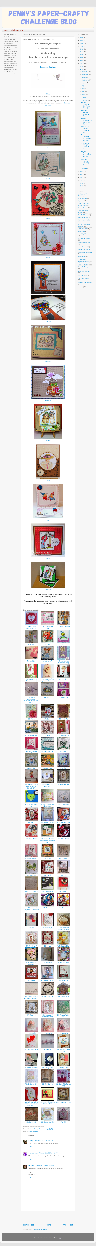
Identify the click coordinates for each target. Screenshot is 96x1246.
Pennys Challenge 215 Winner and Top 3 (85, 105)
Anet (48, 480)
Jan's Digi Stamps (83, 234)
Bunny (30, 1140)
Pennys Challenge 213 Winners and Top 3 (86, 137)
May (83, 91)
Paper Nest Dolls (83, 262)
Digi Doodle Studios (84, 220)
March (84, 97)
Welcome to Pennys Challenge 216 (85, 113)
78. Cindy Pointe (63, 1068)
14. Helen (47, 697)
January (84, 168)
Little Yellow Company (85, 252)
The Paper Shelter (84, 278)
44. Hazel (47, 875)
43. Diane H (31, 875)
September (85, 80)
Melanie (48, 361)
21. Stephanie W (63, 735)
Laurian (48, 218)
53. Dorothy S (47, 928)
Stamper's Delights (84, 271)
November (85, 74)
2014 (82, 171)
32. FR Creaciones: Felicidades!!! (47, 805)
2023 (82, 46)
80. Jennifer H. (47, 1084)
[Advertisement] (48, 1217)
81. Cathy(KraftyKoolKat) (63, 1085)
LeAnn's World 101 (84, 242)
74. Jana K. (47, 1049)
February (85, 100)
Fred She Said (82, 229)
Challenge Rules (17, 30)
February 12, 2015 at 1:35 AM (43, 1140)
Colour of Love (82, 208)
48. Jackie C (63, 891)
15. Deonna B (63, 697)
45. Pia (63, 875)
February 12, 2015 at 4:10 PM (48, 1153)
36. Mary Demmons (63, 822)
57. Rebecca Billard (63, 946)
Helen (48, 559)
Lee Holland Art (83, 247)
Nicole (48, 440)
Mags (48, 257)
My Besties (81, 259)
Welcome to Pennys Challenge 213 (85, 161)
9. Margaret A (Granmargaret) (63, 662)
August (84, 83)
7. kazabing (31, 661)
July (83, 86)
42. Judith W (63, 859)
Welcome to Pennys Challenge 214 (85, 145)
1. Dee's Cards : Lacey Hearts (31, 627)
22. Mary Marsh (31, 752)
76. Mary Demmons (31, 1068)
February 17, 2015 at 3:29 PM (44, 1165)
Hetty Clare (81, 231)
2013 (82, 174)
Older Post (68, 1225)
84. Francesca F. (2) (63, 1102)
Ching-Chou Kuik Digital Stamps (83, 204)
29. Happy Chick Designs (47, 785)
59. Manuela (47, 962)
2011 (82, 180)
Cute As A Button (83, 215)
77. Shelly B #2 (47, 1068)
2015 (82, 69)
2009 (82, 186)
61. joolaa (31, 980)
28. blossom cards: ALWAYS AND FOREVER (31, 786)
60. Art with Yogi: (63, 962)
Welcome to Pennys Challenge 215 (85, 129)
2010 (82, 183)
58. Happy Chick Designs (31, 963)
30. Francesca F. (63, 784)
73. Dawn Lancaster (31, 1049)
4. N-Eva (31, 644)
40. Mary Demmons (31, 859)
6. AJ (63, 644)
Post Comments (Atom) (39, 1229)
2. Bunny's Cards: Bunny (47, 627)
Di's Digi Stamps (83, 217)
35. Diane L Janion (47, 822)
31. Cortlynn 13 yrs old (31, 805)
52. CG (31, 928)
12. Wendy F (63, 679)
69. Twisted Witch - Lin (63, 1016)
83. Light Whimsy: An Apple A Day (47, 1103)
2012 (82, 177)
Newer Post (28, 1225)
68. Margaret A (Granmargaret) (47, 1016)
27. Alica (63, 768)
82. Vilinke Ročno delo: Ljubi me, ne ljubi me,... (31, 1104)
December (85, 71)
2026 (82, 37)
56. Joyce (47, 946)
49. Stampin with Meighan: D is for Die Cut (31, 909)
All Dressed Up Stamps (82, 195)
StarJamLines (82, 275)
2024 (82, 43)
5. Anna (47, 644)
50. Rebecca (47, 908)
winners (80, 287)
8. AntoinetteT (47, 661)
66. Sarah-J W (63, 997)
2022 (82, 49)
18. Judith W (63, 719)
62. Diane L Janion (47, 980)
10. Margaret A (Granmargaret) (31, 680)
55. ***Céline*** (31, 946)
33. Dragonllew (63, 804)
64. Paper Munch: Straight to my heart (31, 997)
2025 (82, 40)
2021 (82, 52)
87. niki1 (63, 1122)
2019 (82, 57)
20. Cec (47, 735)
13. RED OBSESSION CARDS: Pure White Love (31, 699)
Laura (48, 178)
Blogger (59, 1238)
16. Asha (31, 719)
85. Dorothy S (31, 1122)
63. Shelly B (63, 980)
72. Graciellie (63, 1033)
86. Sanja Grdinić (47, 1122)
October (84, 77)
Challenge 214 (33, 1131)
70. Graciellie (31, 1033)
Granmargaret (33, 1153)
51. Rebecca (63, 908)
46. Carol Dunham (31, 891)
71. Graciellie (47, 1033)
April (83, 94)
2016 (82, 66)
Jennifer (48, 590)
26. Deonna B (47, 768)
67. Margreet (31, 1015)
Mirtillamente (82, 256)
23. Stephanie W (47, 752)
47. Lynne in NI (47, 891)
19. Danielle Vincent (31, 735)
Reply (30, 1146)
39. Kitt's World (63, 839)
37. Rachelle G (31, 839)
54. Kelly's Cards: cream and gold (63, 928)
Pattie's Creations (83, 264)
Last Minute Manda (84, 238)
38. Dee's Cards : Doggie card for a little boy (47, 840)
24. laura (63, 752)
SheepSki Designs (84, 267)
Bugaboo (80, 201)
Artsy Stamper (82, 198)
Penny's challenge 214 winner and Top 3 (86, 121)
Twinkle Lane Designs (85, 282)
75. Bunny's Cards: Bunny (63, 1050)
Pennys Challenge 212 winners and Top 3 (86, 153)
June (83, 88)
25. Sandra (31, 768)
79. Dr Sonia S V (31, 1084)
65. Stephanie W (47, 997)
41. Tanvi (47, 859)
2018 (82, 60)
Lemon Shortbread (84, 249)
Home (6, 30)
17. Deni (47, 719)
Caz (48, 520)
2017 (82, 63)
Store (48, 94)
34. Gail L (31, 822)
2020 (82, 55)
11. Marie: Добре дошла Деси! (47, 680)
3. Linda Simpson (63, 626)
